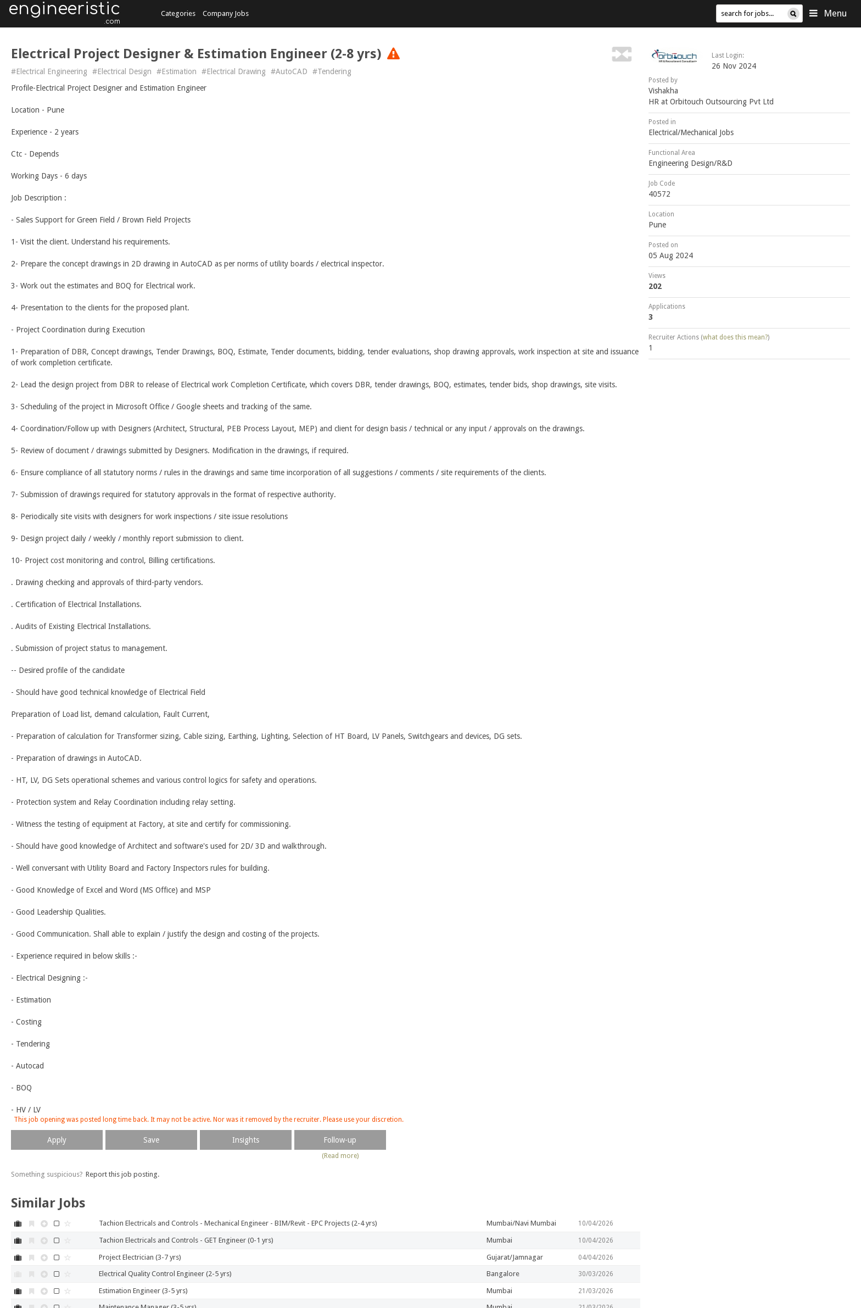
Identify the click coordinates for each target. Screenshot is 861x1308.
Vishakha (663, 90)
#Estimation (176, 71)
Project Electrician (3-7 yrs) (140, 1257)
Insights (245, 1140)
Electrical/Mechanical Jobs (691, 132)
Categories (178, 13)
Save (151, 1140)
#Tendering (331, 71)
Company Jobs (226, 13)
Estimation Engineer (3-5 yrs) (143, 1291)
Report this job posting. (122, 1174)
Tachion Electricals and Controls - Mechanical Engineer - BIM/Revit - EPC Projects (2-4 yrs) (238, 1223)
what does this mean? (735, 337)
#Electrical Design (122, 71)
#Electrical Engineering (49, 71)
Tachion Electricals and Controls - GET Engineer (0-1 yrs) (186, 1240)
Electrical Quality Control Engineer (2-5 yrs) (165, 1274)
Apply (56, 1140)
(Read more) (340, 1156)
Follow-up (339, 1140)
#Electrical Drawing (234, 71)
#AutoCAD (289, 71)
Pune (657, 224)
